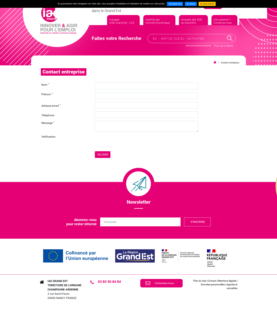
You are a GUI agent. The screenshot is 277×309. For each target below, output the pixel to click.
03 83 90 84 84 (109, 281)
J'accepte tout (175, 4)
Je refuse (190, 4)
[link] (76, 256)
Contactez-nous (164, 283)
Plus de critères (223, 47)
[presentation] (122, 141)
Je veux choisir (207, 4)
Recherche (230, 39)
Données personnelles (213, 284)
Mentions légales (227, 280)
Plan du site (199, 280)
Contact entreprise (230, 62)
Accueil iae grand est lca (215, 62)
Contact (212, 280)
